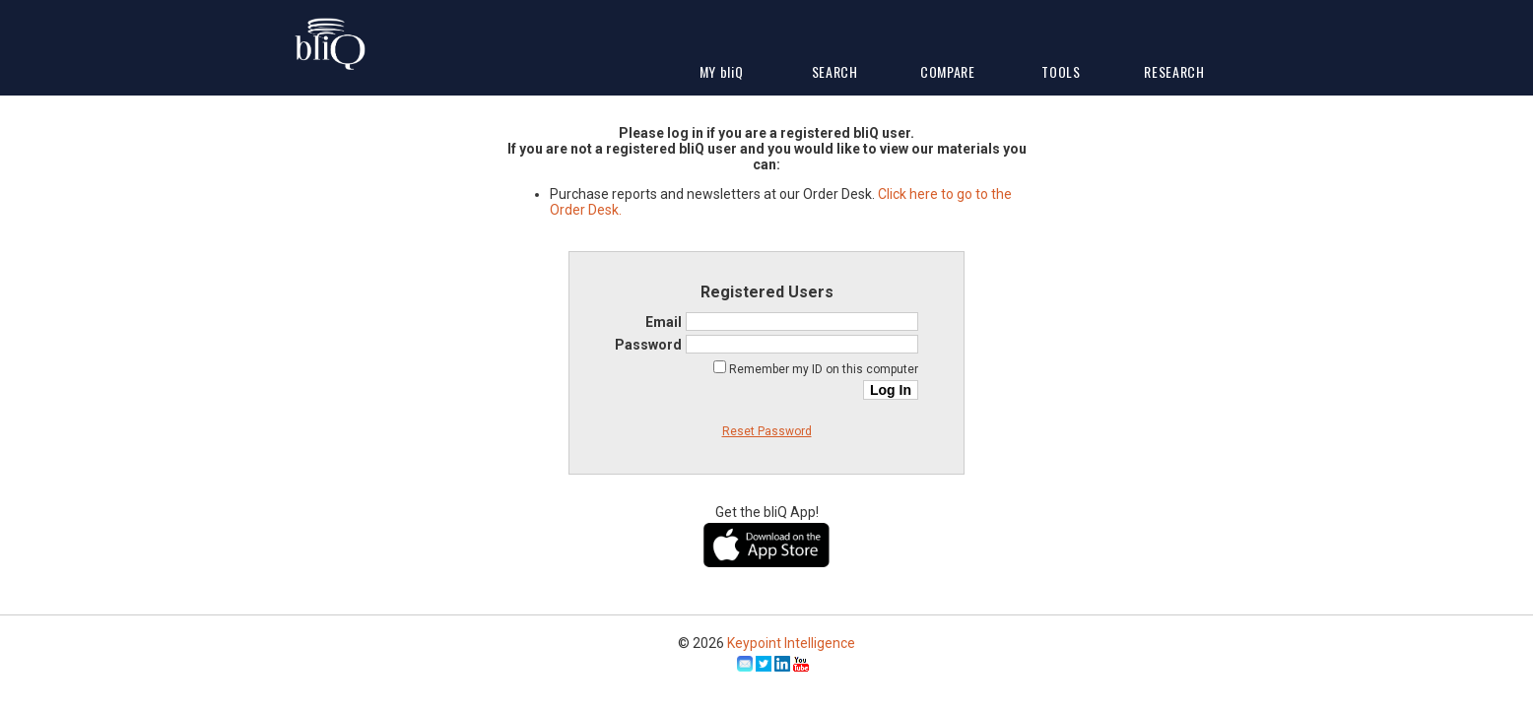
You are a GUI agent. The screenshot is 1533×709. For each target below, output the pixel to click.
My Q (722, 71)
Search (835, 71)
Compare (947, 71)
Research (1174, 71)
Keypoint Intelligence (791, 643)
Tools (1060, 71)
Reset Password (767, 431)
